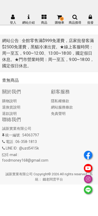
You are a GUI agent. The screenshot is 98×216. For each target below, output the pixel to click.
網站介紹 (28, 19)
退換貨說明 (11, 107)
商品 (44, 19)
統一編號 (12, 135)
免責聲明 (58, 113)
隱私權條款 (60, 101)
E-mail (12, 155)
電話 (9, 142)
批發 (90, 19)
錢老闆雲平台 (53, 179)
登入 (13, 19)
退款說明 (9, 113)
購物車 (59, 19)
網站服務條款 (62, 107)
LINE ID (11, 148)
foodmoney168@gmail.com (25, 160)
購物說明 (9, 101)
